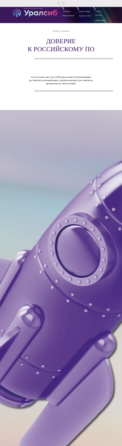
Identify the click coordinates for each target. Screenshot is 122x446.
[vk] (58, 3)
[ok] (63, 3)
